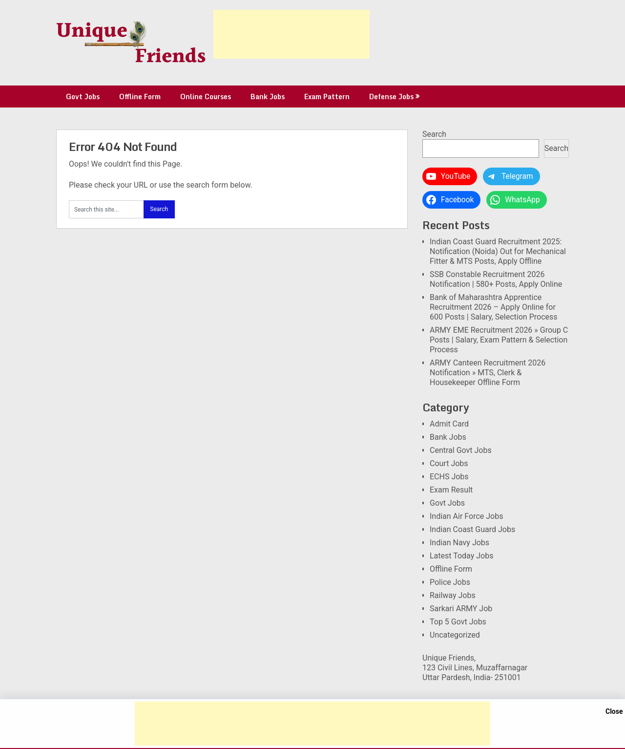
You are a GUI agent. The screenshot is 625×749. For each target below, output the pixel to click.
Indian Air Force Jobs (466, 516)
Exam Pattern (327, 96)
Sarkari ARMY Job (461, 608)
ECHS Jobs (449, 476)
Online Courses (205, 96)
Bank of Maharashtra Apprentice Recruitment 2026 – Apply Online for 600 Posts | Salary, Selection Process (494, 307)
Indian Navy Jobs (459, 542)
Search (434, 134)
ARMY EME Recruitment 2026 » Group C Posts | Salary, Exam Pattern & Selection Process (499, 339)
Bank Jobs (267, 96)
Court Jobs (449, 463)
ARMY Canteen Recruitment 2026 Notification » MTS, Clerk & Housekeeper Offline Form (487, 372)
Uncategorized (455, 635)
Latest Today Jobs (461, 555)
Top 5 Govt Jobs (458, 621)
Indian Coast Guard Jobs (472, 529)
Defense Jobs (391, 96)
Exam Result (451, 489)
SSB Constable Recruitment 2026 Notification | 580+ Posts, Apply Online (496, 279)
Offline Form (140, 96)
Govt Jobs (83, 96)
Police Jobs (450, 582)
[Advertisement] (291, 34)
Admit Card (449, 423)
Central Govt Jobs (461, 450)
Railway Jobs (453, 595)
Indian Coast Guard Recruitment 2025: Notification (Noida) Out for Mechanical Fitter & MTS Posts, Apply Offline (498, 251)
